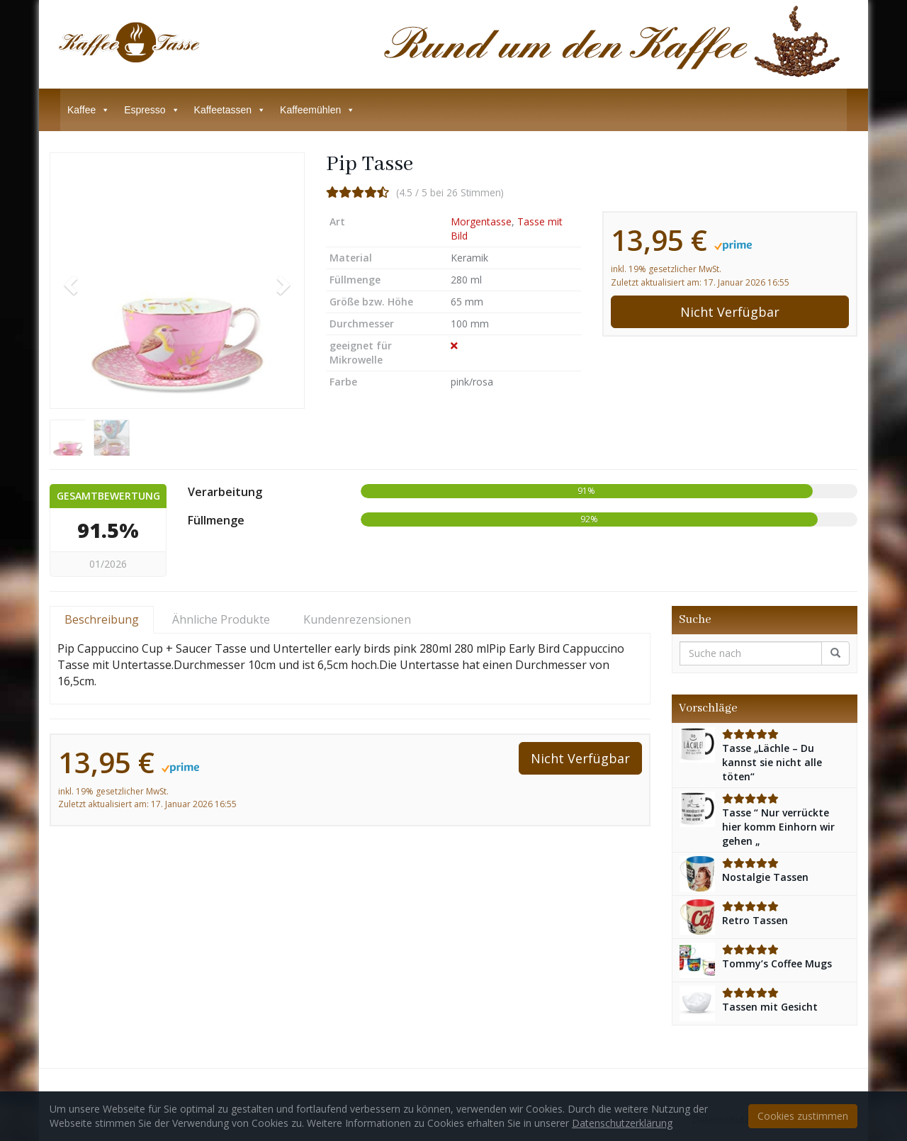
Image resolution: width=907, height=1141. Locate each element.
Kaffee (88, 110)
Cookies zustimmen (802, 1116)
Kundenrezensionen (357, 619)
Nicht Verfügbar (729, 311)
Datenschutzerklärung (622, 1123)
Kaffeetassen (230, 110)
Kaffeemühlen (317, 110)
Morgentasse (481, 221)
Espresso (151, 110)
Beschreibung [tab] (101, 619)
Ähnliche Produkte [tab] (221, 619)
